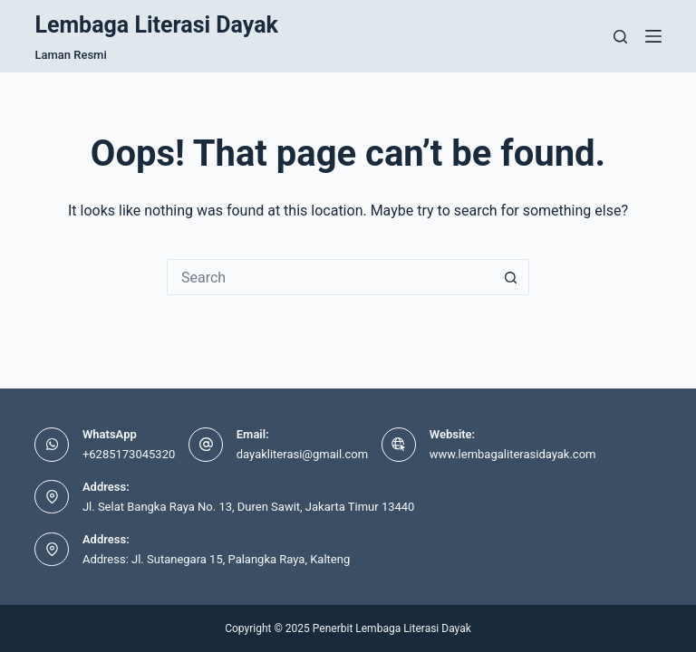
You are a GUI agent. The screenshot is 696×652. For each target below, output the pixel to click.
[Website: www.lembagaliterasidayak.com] (399, 444)
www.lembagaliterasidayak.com (513, 454)
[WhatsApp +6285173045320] (51, 444)
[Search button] (511, 277)
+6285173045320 (128, 454)
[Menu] (653, 36)
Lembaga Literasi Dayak (155, 25)
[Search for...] (330, 277)
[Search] (620, 36)
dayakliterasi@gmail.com (302, 454)
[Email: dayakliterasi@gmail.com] (205, 444)
